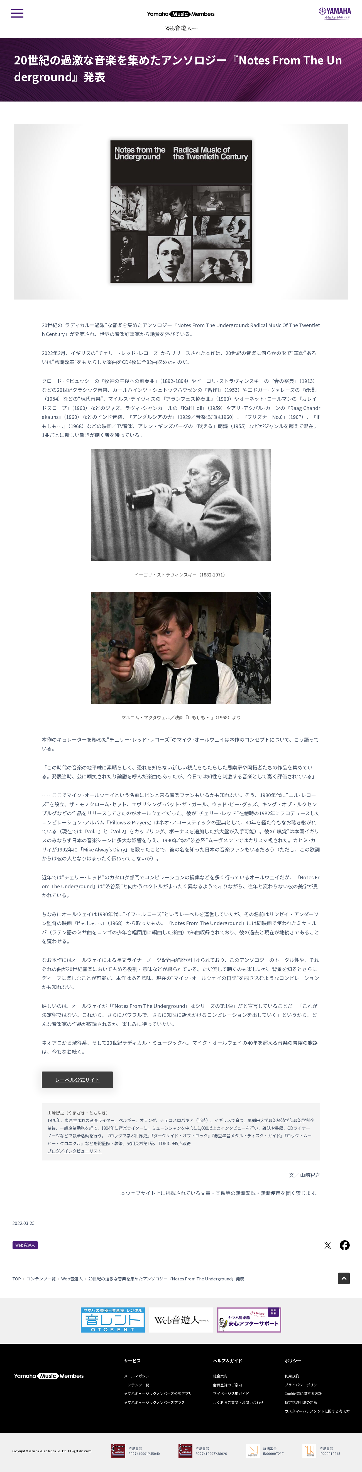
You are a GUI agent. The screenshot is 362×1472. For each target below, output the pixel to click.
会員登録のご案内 (227, 1384)
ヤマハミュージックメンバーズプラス (154, 1402)
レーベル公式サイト (77, 1079)
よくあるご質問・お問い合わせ (238, 1402)
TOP (16, 1279)
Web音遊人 (25, 1245)
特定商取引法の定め (301, 1402)
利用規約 (292, 1376)
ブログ (53, 1151)
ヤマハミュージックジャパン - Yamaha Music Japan (334, 14)
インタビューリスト (83, 1151)
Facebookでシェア (345, 1245)
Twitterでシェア (328, 1245)
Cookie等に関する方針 (303, 1393)
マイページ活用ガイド (231, 1393)
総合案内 (220, 1376)
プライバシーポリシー (303, 1384)
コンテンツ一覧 (41, 1279)
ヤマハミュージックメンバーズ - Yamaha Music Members (181, 14)
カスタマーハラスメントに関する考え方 (317, 1411)
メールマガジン (136, 1376)
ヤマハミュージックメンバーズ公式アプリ (158, 1393)
